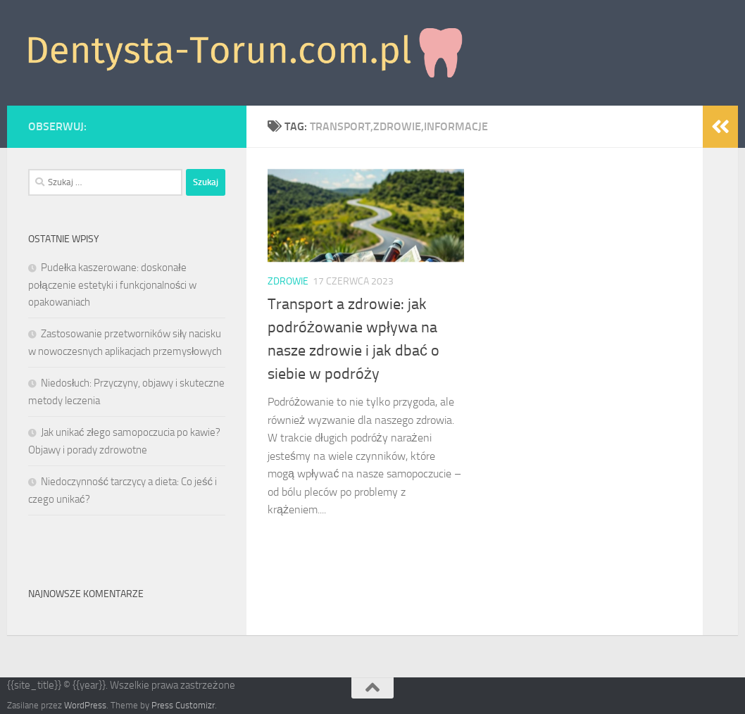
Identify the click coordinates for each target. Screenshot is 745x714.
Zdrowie (288, 281)
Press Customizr (183, 705)
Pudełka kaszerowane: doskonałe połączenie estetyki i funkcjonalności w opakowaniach (112, 284)
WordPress (85, 705)
